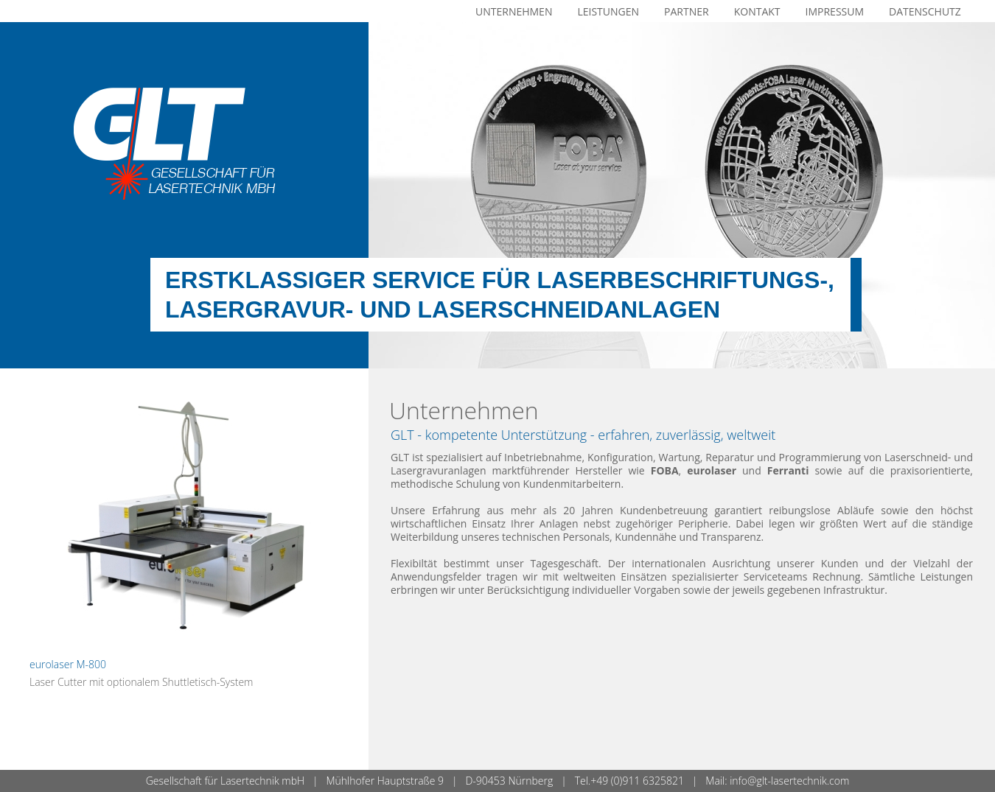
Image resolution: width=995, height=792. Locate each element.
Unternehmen (513, 11)
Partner (686, 11)
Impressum (835, 11)
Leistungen (608, 11)
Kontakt (757, 11)
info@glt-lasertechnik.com (789, 781)
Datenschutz (925, 11)
